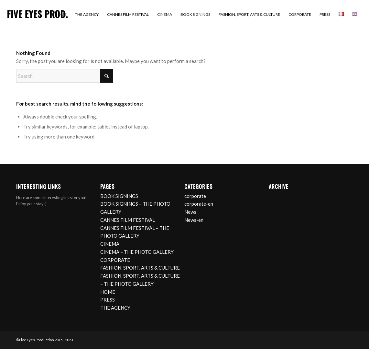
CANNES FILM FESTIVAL (127, 220)
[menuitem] (60, 14)
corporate (195, 196)
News (190, 212)
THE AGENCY (115, 308)
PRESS (107, 300)
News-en (193, 220)
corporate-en (198, 204)
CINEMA (109, 244)
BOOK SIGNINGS (119, 196)
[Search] (64, 76)
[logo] (37, 14)
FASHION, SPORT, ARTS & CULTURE (140, 268)
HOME (107, 292)
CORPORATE (115, 260)
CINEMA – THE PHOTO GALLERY (137, 252)
